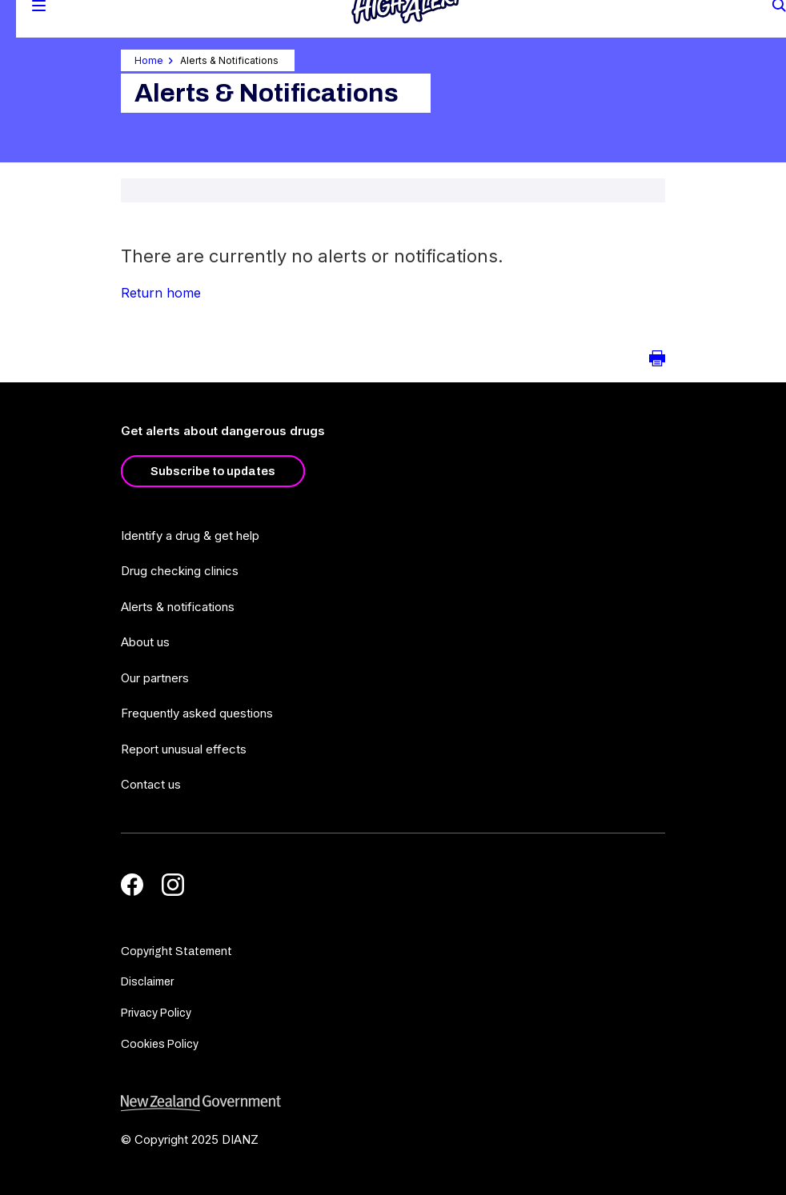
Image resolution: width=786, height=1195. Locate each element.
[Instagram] (173, 884)
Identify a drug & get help (190, 535)
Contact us (151, 784)
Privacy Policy (156, 1013)
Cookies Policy (160, 1044)
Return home (161, 293)
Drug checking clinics (180, 570)
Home (148, 60)
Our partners (155, 677)
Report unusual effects (184, 749)
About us (145, 641)
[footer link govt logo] (393, 1103)
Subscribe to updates (212, 471)
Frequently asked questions (197, 713)
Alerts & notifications (178, 606)
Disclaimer (147, 982)
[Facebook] (132, 884)
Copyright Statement (176, 951)
